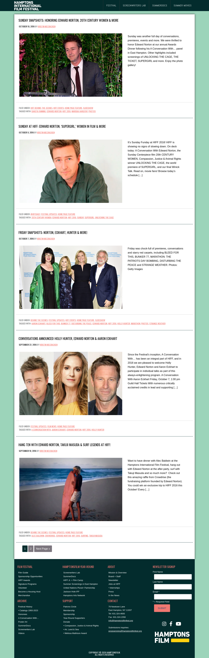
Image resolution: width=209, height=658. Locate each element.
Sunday (80, 217)
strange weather (157, 323)
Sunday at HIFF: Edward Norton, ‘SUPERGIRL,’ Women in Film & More (62, 126)
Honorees (22, 614)
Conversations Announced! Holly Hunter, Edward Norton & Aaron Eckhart (68, 338)
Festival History (25, 606)
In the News (113, 595)
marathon (135, 323)
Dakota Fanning (39, 111)
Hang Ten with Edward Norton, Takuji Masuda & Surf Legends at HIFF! (65, 444)
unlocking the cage (104, 217)
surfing (84, 535)
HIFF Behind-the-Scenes (41, 108)
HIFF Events (58, 108)
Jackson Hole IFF (71, 591)
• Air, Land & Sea (71, 629)
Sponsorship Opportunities (30, 576)
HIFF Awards (24, 580)
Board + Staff (114, 576)
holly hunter (123, 323)
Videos (21, 633)
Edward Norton (54, 111)
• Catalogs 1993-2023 (28, 610)
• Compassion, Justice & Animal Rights (81, 625)
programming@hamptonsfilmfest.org (125, 631)
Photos (92, 111)
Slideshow (88, 108)
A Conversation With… (28, 618)
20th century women (41, 217)
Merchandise (24, 595)
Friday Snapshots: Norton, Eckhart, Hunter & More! (53, 232)
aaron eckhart (38, 323)
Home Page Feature (73, 108)
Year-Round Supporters (74, 618)
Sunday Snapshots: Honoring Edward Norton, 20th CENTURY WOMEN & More (68, 20)
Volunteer (22, 588)
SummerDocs (24, 625)
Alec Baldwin (38, 535)
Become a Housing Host (29, 591)
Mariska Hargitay (80, 111)
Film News (51, 426)
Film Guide (23, 572)
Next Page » (43, 548)
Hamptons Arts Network (74, 595)
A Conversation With (41, 429)
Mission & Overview (117, 572)
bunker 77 (65, 323)
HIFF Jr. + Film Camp (73, 580)
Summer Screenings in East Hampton (80, 584)
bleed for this (53, 323)
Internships (115, 588)
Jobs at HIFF (114, 584)
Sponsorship (69, 614)
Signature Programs (27, 584)
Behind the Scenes (39, 320)
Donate (66, 622)
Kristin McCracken (46, 26)
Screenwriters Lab (26, 629)
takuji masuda (95, 535)
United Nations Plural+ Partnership (79, 588)
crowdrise (50, 535)
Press (111, 591)
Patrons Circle (69, 606)
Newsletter (113, 580)
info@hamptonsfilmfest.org (120, 620)
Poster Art (22, 622)
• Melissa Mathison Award (75, 633)
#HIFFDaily (35, 214)
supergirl (89, 217)
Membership (69, 610)
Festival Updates (49, 214)
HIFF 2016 (66, 111)
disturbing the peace (81, 323)
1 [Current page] (25, 548)
